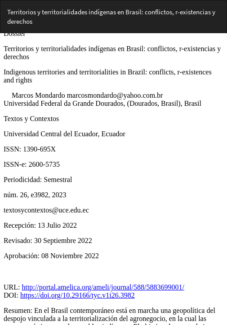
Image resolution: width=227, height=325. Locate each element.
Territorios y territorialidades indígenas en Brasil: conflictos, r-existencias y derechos (111, 17)
